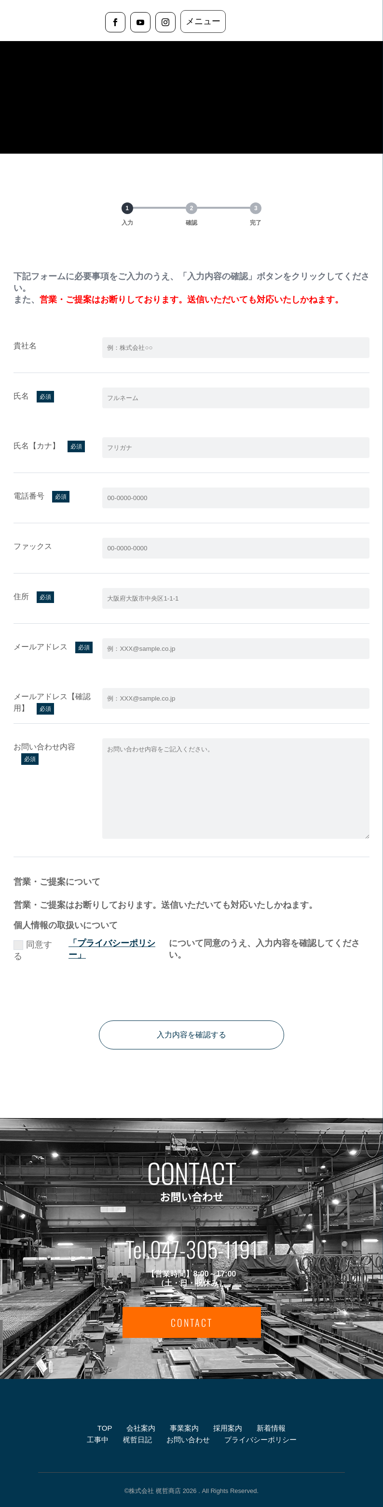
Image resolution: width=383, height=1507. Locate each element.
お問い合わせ (188, 1439)
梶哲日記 (137, 1439)
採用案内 (227, 1428)
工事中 (98, 1439)
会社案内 (140, 1428)
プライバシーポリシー (260, 1439)
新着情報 (271, 1428)
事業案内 (184, 1428)
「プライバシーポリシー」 (111, 949)
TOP (104, 1428)
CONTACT (192, 1322)
